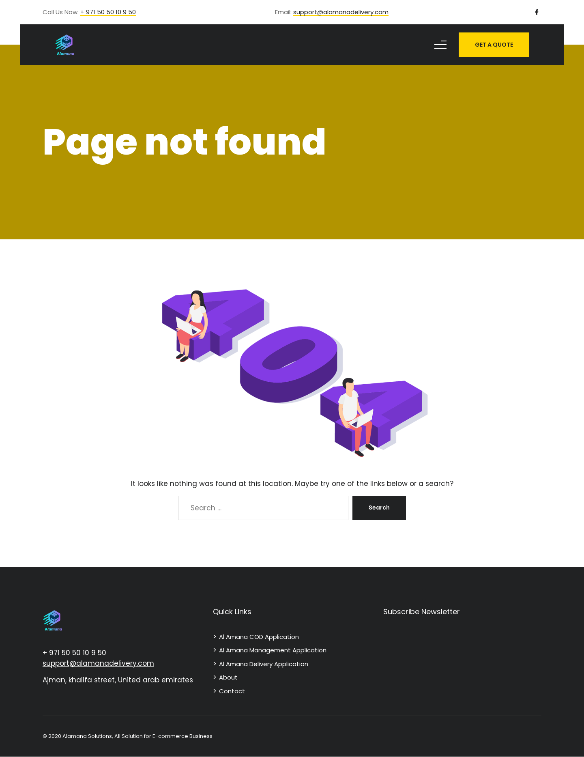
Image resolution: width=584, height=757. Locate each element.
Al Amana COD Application (259, 636)
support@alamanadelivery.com (341, 12)
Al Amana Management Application (272, 650)
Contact (232, 691)
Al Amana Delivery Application (263, 664)
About (228, 677)
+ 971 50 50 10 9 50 (108, 12)
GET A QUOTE (494, 45)
